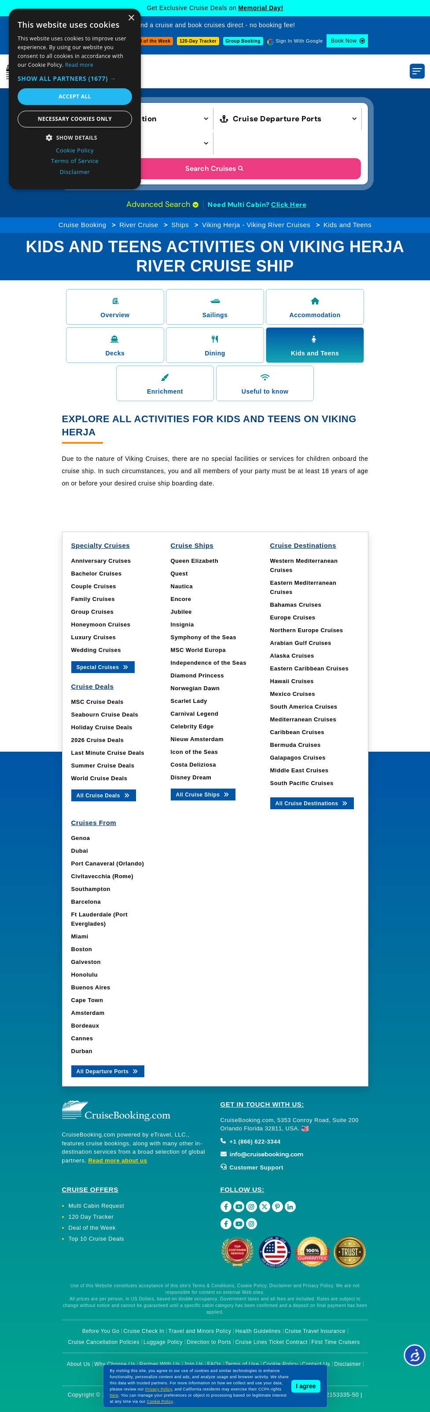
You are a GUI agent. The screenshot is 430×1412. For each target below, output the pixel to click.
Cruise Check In (144, 1331)
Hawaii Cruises (292, 681)
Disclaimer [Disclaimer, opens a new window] (75, 172)
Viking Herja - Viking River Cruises (256, 224)
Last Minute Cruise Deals (108, 752)
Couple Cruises (93, 586)
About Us (78, 1364)
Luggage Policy (163, 1342)
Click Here (288, 204)
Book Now (344, 41)
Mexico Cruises (292, 694)
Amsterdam (88, 1013)
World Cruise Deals (99, 778)
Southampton (90, 889)
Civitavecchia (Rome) (102, 876)
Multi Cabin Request (97, 1205)
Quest (179, 573)
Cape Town (87, 1000)
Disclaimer (347, 1364)
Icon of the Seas (194, 752)
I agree (306, 1386)
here (114, 1395)
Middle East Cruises (299, 770)
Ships (180, 224)
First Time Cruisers (336, 1342)
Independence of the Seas (208, 662)
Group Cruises (92, 611)
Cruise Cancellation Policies (104, 1342)
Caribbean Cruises (297, 732)
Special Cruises (103, 666)
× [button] (131, 18)
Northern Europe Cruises (306, 630)
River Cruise (138, 224)
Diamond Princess (197, 675)
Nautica (182, 586)
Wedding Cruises (96, 650)
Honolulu (84, 974)
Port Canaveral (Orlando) (107, 863)
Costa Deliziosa (194, 764)
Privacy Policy (158, 1389)
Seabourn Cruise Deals (105, 714)
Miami (79, 936)
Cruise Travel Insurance (315, 1331)
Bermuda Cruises (295, 745)
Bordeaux (85, 1025)
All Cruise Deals (104, 795)
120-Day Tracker (198, 41)
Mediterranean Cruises (303, 719)
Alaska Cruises (292, 655)
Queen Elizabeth (195, 561)
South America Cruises (304, 706)
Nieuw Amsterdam (197, 739)
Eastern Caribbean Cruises (309, 668)
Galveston (86, 962)
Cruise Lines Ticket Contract (271, 1342)
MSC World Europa (198, 650)
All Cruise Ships (203, 794)
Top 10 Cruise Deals (97, 1238)
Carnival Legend (195, 713)
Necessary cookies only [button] (75, 119)
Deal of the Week (151, 41)
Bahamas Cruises (296, 604)
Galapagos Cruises (298, 757)
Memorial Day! (260, 7)
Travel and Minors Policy (200, 1331)
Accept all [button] (75, 96)
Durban (82, 1051)
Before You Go (101, 1331)
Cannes (82, 1038)
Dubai (79, 850)
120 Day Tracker (91, 1216)
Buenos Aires (90, 987)
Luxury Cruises (93, 637)
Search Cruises (215, 168)
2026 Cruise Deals (97, 740)
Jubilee (181, 611)
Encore (181, 599)
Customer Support (252, 1167)
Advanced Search (162, 204)
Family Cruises (93, 599)
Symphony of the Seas (203, 637)
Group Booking (243, 41)
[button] (142, 118)
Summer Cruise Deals (103, 765)
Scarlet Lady (189, 701)
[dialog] (75, 99)
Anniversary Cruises (101, 561)
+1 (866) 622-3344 (251, 1141)
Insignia (182, 624)
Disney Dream (191, 777)
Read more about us (117, 1160)
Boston (81, 949)
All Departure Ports (108, 1071)
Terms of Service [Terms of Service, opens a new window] (75, 161)
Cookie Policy (160, 1401)
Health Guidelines (258, 1331)
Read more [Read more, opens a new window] (79, 65)
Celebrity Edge (192, 726)
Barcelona (86, 901)
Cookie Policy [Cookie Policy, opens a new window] (75, 150)
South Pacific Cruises (302, 783)
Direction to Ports (209, 1342)
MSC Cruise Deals (97, 702)
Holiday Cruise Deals (101, 727)
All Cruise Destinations (312, 803)
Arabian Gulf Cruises (300, 643)
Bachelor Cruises (96, 573)
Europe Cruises (293, 617)
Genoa (80, 838)
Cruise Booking (83, 224)
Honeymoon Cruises (101, 624)
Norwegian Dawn (195, 688)
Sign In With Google (299, 40)
